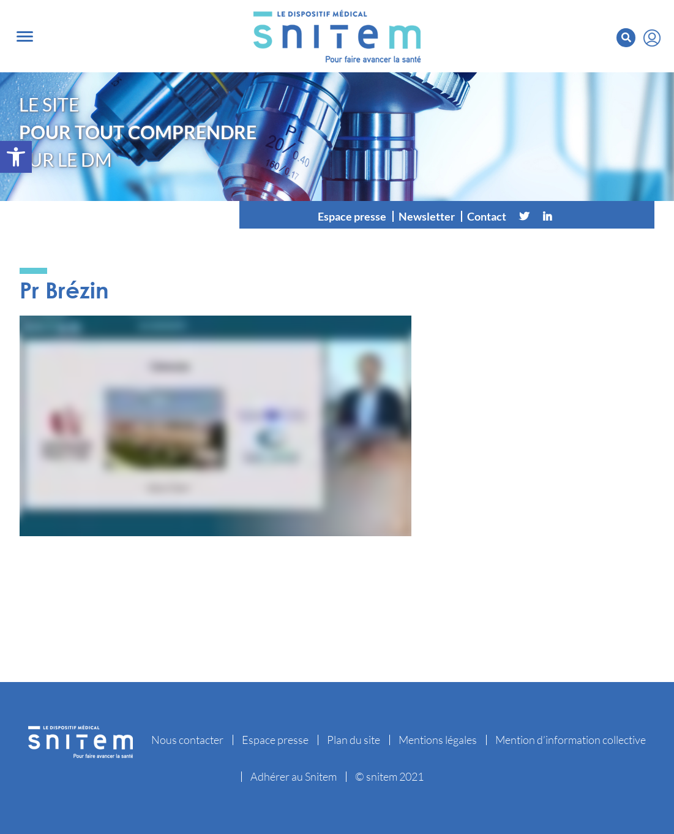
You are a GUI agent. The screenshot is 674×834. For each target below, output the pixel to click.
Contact (486, 216)
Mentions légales (438, 739)
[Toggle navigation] (24, 36)
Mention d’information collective (570, 739)
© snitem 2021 (389, 776)
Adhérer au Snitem (293, 776)
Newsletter (427, 216)
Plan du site (353, 739)
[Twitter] (524, 216)
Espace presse (352, 216)
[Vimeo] (570, 216)
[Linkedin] (547, 216)
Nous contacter (187, 739)
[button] (16, 157)
